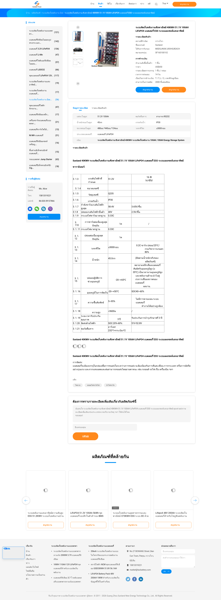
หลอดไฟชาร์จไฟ (93, 385)
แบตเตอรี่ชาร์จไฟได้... (44, 129)
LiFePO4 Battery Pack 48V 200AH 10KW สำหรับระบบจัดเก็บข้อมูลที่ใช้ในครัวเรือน (105, 578)
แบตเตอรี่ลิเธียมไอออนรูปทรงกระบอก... (44, 41)
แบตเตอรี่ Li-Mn (44, 54)
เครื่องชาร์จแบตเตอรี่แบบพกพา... (44, 122)
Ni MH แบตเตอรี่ (44, 135)
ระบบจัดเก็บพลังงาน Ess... (44, 99)
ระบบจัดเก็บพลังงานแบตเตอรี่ (101, 546)
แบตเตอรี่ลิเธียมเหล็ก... (44, 114)
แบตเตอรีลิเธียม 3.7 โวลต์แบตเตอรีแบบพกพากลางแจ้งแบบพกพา (68, 580)
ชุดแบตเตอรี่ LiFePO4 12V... (44, 75)
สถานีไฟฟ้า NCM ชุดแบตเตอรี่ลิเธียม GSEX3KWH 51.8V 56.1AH (105, 566)
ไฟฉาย (77, 385)
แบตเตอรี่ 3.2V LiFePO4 (44, 48)
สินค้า (28, 555)
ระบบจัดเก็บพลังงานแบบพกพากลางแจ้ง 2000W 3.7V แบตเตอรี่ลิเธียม (67, 555)
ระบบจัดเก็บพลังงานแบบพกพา (64, 546)
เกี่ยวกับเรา (30, 559)
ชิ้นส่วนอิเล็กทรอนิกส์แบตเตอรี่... (44, 152)
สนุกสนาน (184, 4)
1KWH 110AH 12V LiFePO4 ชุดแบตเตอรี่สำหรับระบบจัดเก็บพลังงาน (67, 568)
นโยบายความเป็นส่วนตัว (35, 577)
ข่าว (28, 563)
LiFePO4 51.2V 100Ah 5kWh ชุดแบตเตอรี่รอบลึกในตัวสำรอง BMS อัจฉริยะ (86, 516)
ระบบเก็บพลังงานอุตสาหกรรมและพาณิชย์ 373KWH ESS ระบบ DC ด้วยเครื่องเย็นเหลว (131, 516)
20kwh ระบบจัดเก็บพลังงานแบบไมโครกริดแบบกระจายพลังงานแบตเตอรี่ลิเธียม (104, 555)
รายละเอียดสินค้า (99, 108)
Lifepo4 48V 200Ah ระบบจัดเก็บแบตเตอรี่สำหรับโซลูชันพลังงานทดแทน (171, 516)
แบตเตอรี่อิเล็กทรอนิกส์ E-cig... (44, 166)
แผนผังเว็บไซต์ (32, 567)
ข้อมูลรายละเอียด (80, 108)
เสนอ (85, 436)
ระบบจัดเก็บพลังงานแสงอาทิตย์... (44, 83)
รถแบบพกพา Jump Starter (44, 159)
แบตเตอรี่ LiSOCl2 (44, 69)
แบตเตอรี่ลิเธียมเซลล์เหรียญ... (44, 143)
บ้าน (28, 551)
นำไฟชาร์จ (110, 385)
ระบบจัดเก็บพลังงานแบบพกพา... (44, 32)
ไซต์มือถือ (30, 571)
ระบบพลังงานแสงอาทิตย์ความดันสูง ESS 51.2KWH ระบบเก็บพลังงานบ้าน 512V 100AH (46, 516)
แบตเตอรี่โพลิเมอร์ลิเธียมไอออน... (44, 62)
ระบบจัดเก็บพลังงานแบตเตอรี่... (44, 92)
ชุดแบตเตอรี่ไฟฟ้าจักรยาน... (44, 107)
